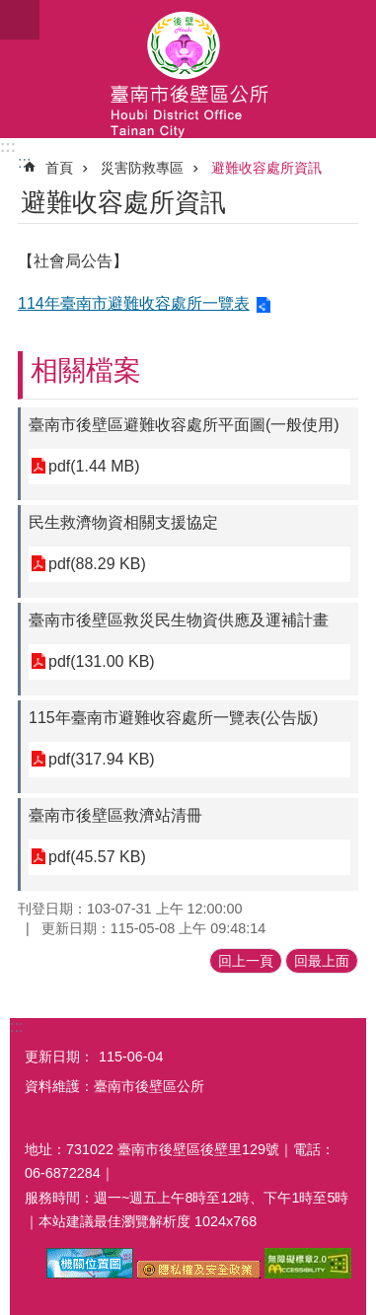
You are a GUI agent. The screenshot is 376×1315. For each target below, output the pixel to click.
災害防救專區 (142, 168)
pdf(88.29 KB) (97, 563)
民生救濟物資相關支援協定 (123, 522)
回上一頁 (245, 961)
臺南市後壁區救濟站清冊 (115, 815)
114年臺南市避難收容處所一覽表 (134, 303)
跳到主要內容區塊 (10, 10)
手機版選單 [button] (19, 19)
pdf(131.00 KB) (101, 661)
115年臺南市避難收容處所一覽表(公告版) (173, 717)
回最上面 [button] (321, 961)
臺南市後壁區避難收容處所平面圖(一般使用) (184, 424)
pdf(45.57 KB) (97, 856)
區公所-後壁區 (188, 69)
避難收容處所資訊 (266, 168)
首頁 (59, 168)
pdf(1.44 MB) (93, 466)
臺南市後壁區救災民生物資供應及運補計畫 (179, 620)
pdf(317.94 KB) (101, 759)
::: (8, 146)
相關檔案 (86, 370)
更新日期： (59, 1056)
